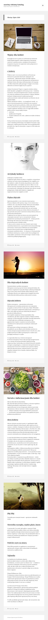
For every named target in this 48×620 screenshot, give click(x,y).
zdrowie (18, 136)
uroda (17, 360)
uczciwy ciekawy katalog (14, 4)
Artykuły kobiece (15, 174)
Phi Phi (10, 513)
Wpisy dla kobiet (15, 55)
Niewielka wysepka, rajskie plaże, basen (23, 525)
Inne (17, 608)
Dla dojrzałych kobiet (17, 282)
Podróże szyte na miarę (17, 543)
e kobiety (11, 71)
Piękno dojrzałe (13, 197)
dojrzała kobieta (14, 300)
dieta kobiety (12, 420)
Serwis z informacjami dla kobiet (23, 398)
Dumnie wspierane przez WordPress (14, 617)
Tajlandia (11, 555)
